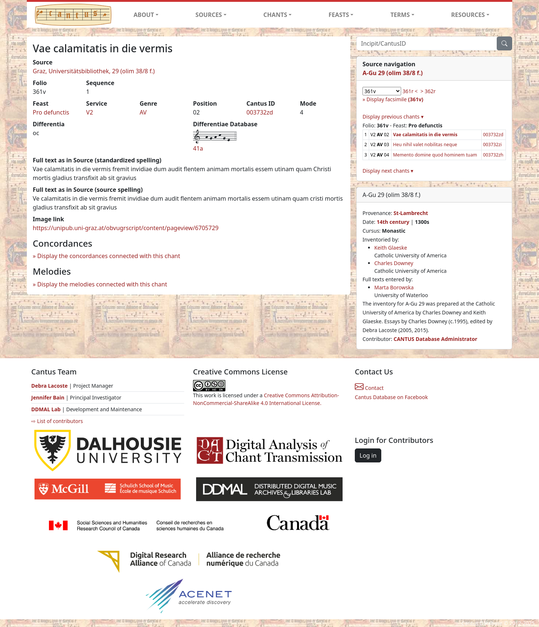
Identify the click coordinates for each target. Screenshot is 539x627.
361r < (410, 91)
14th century (392, 221)
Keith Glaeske (390, 247)
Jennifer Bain (48, 397)
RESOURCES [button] (468, 15)
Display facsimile (395, 99)
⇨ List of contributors (57, 421)
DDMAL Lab (46, 409)
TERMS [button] (400, 15)
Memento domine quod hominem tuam (435, 155)
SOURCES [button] (209, 15)
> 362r (427, 91)
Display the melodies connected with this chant (102, 284)
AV (143, 112)
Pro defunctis (51, 112)
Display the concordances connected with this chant (108, 256)
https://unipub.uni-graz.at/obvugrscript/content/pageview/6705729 (125, 228)
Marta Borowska (394, 287)
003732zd (259, 112)
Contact (369, 387)
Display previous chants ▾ (393, 116)
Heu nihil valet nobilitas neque (425, 144)
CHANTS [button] (275, 15)
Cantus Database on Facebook (391, 397)
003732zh (493, 155)
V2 (89, 112)
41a (198, 148)
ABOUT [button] (143, 15)
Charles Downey (393, 263)
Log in (368, 455)
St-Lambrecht (410, 212)
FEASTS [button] (339, 15)
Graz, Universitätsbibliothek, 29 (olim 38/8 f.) (94, 71)
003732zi (492, 144)
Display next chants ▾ (388, 170)
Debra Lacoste (49, 385)
